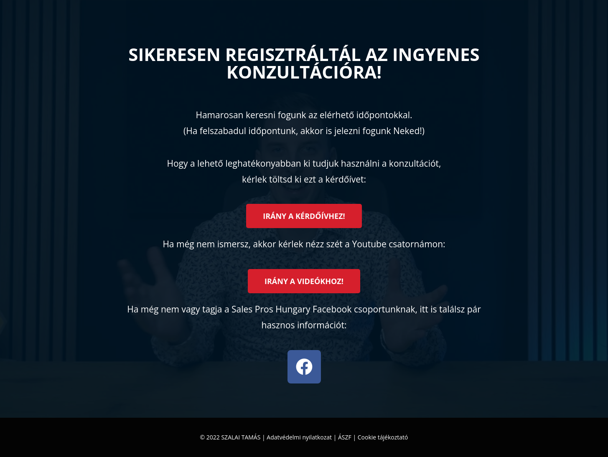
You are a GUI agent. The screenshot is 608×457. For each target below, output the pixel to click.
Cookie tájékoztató (383, 437)
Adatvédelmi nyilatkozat (299, 437)
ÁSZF (344, 437)
